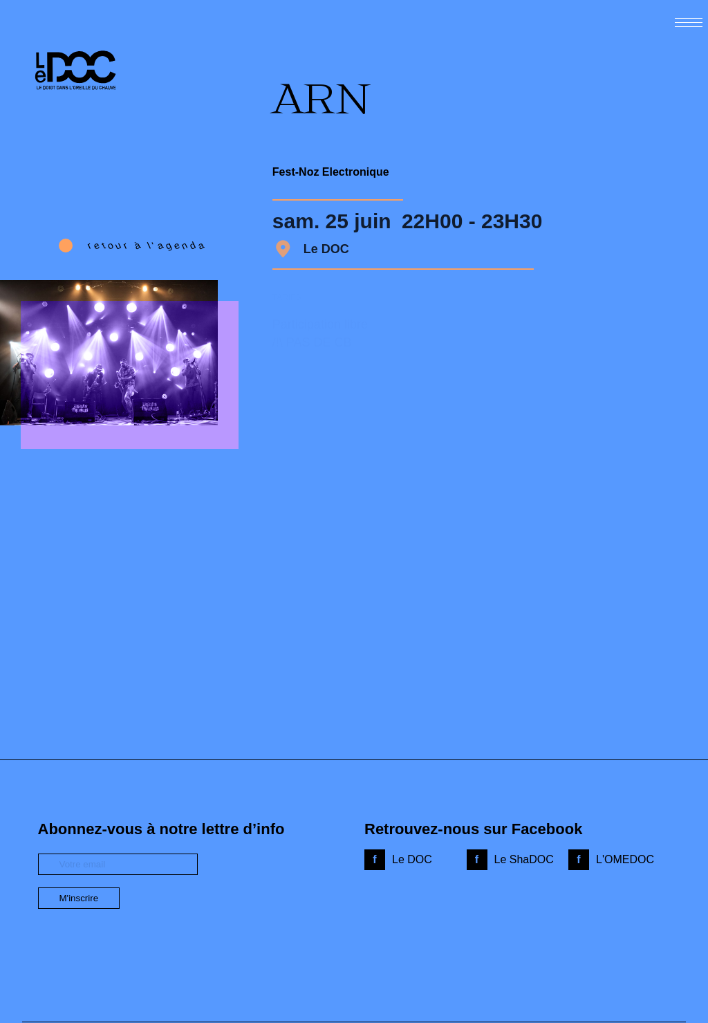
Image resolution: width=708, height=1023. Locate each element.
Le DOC (412, 859)
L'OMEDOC (625, 859)
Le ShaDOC (524, 859)
